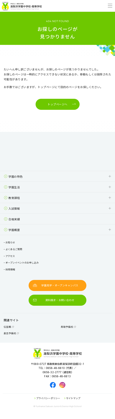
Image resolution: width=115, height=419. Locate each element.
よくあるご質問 (13, 249)
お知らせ (9, 242)
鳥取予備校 (68, 327)
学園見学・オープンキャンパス (55, 285)
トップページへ (57, 104)
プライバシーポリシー (47, 398)
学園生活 (12, 187)
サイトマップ (72, 398)
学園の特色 (13, 176)
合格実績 (12, 219)
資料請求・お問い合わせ (53, 300)
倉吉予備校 (11, 333)
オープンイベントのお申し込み (21, 262)
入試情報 (12, 208)
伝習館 (9, 327)
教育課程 (12, 198)
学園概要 (12, 230)
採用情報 (9, 269)
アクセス (9, 256)
